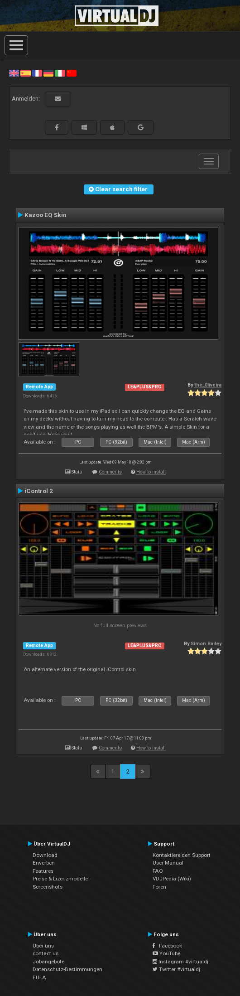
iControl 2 (38, 490)
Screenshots (47, 887)
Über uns (43, 946)
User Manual (168, 863)
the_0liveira (207, 385)
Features (43, 871)
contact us (45, 953)
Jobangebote (48, 961)
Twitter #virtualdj (176, 969)
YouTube (166, 953)
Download (45, 855)
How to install (151, 472)
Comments (110, 472)
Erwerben (44, 863)
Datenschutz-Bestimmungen (67, 969)
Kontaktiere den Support (182, 855)
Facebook (167, 946)
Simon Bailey (206, 644)
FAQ (158, 871)
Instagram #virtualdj (180, 961)
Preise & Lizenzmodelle (60, 878)
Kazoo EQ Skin (45, 214)
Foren (159, 887)
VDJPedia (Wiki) (172, 878)
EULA (39, 977)
